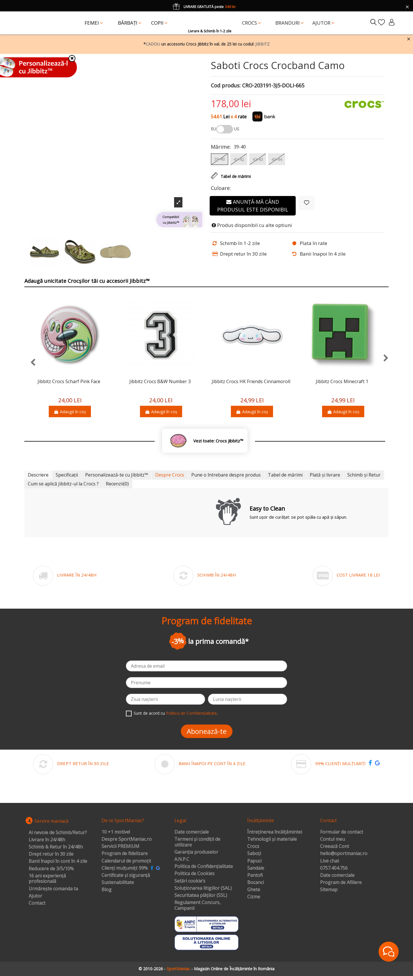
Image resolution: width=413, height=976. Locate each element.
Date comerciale (191, 832)
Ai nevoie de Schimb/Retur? (58, 833)
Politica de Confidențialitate (191, 713)
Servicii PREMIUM (120, 846)
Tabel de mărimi (285, 475)
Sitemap (329, 890)
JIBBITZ (262, 44)
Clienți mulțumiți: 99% (125, 868)
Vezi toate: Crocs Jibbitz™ (218, 441)
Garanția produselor (196, 852)
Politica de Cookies (194, 874)
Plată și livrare (325, 475)
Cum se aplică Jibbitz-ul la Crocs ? (63, 484)
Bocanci (255, 882)
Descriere (38, 475)
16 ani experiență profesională (47, 878)
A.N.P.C (181, 859)
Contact (37, 903)
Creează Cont (334, 846)
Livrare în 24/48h (47, 840)
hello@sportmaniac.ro (343, 854)
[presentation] (30, 362)
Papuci (254, 861)
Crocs (253, 846)
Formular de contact (341, 832)
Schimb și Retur (364, 475)
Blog (107, 890)
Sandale (255, 868)
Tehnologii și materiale (272, 839)
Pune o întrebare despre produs (226, 475)
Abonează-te (207, 731)
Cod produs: (226, 86)
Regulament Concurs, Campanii (197, 905)
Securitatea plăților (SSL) (200, 895)
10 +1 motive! (116, 832)
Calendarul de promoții (126, 861)
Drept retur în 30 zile (51, 854)
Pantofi (255, 875)
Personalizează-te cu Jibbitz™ (116, 475)
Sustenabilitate (118, 882)
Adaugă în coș (70, 411)
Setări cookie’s (189, 881)
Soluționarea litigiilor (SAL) (203, 888)
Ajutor (35, 896)
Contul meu (332, 839)
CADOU (153, 44)
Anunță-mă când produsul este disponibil (252, 205)
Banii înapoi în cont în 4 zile (58, 861)
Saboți (254, 854)
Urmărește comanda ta (53, 889)
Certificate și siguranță (126, 875)
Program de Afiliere (341, 882)
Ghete (253, 890)
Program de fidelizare (125, 854)
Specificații (67, 475)
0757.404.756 (334, 868)
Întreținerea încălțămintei (274, 832)
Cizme (253, 897)
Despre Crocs (169, 475)
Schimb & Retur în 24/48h (56, 847)
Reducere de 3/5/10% (51, 869)
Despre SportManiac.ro (127, 839)
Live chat (329, 861)
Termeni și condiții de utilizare (197, 842)
